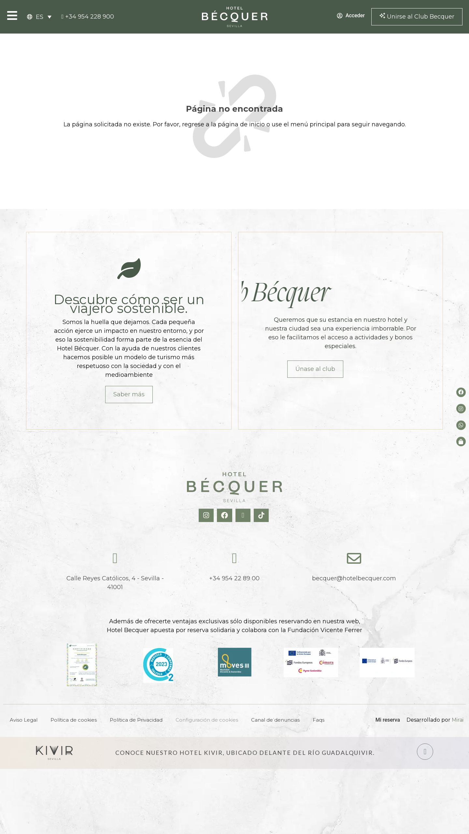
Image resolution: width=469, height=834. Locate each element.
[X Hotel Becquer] (243, 515)
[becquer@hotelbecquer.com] (354, 558)
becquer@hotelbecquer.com (354, 578)
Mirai (457, 720)
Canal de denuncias (275, 720)
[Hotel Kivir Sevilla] (54, 753)
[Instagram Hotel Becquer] (207, 515)
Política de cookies (73, 720)
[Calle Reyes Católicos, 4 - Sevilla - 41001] (115, 558)
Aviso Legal (23, 720)
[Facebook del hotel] (461, 392)
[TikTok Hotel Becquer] (262, 515)
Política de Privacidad (136, 720)
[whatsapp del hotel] (461, 425)
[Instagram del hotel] (461, 408)
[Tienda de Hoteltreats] (461, 441)
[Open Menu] (12, 15)
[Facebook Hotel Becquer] (225, 515)
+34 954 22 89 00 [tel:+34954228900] (234, 578)
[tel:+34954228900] (87, 16)
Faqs (318, 720)
